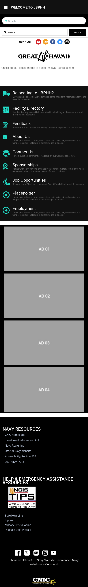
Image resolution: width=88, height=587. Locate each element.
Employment (24, 208)
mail (45, 42)
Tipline (9, 520)
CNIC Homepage (15, 435)
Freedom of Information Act (22, 440)
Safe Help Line (14, 515)
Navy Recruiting (14, 445)
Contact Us (23, 152)
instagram (67, 42)
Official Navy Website (18, 451)
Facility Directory (28, 108)
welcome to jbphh (28, 7)
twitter (60, 42)
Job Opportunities (29, 180)
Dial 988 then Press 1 (18, 530)
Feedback (22, 123)
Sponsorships (25, 164)
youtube (38, 42)
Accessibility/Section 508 (20, 456)
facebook (52, 42)
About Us (21, 136)
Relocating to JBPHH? (33, 93)
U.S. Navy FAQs (14, 462)
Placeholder (24, 193)
